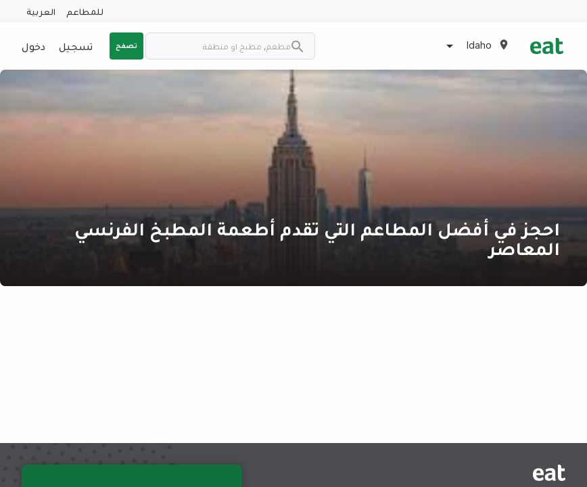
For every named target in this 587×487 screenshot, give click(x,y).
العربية (40, 11)
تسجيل (76, 46)
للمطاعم (84, 11)
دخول (33, 46)
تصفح (126, 45)
